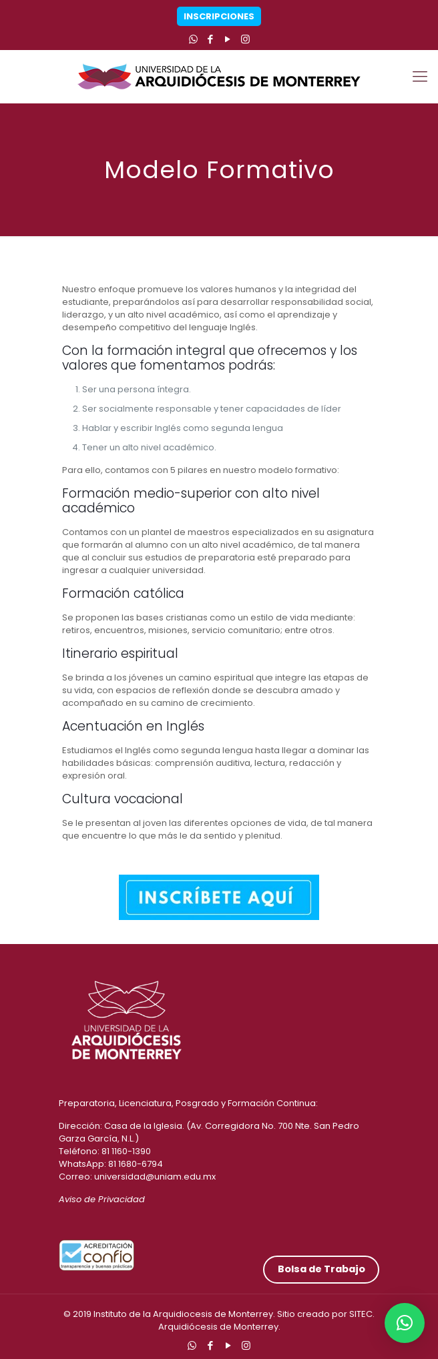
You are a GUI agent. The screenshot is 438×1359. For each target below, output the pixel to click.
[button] (405, 1323)
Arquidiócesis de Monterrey (218, 1326)
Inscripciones (219, 16)
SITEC (361, 1314)
